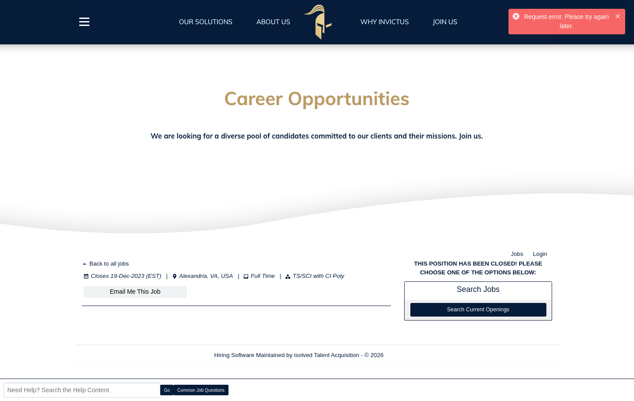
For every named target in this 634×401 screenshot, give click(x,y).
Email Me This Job (135, 291)
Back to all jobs (105, 263)
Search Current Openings (478, 309)
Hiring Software (234, 355)
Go (167, 390)
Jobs (517, 254)
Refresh (409, 355)
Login (540, 254)
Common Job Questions (201, 390)
